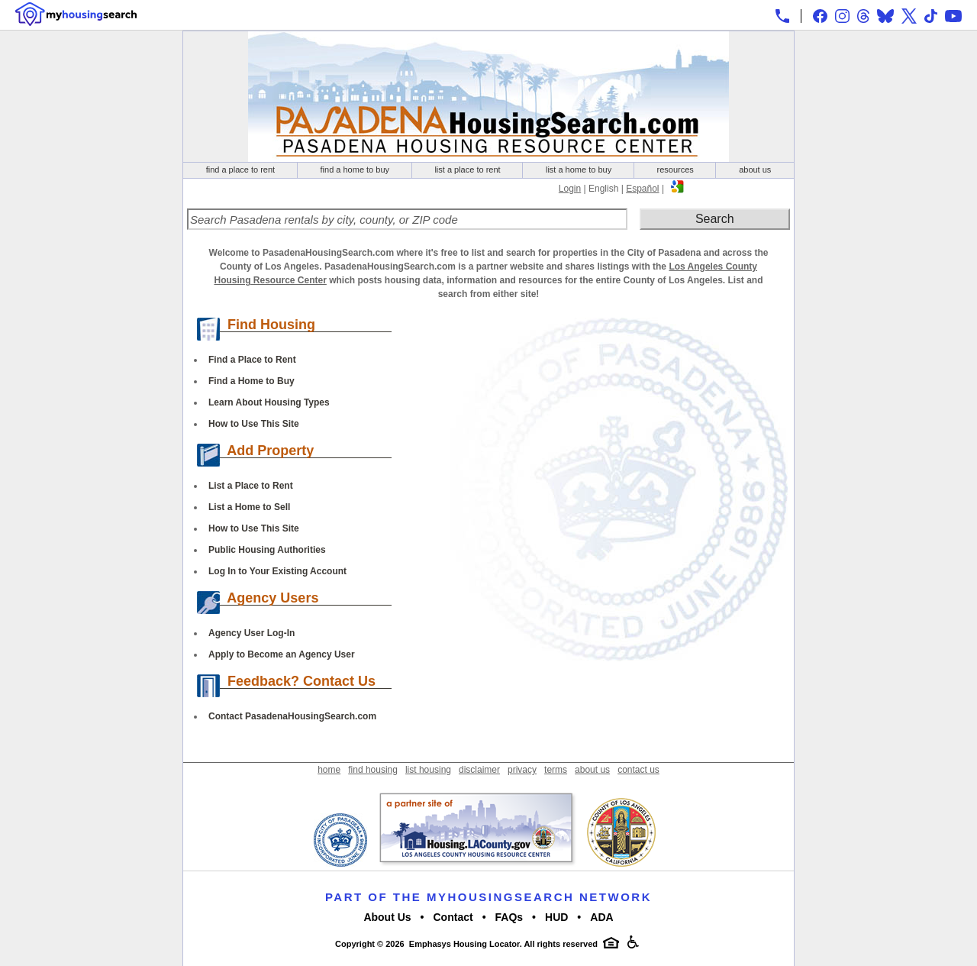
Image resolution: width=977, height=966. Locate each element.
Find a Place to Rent (252, 359)
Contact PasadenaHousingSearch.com (292, 716)
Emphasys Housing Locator (464, 943)
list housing (428, 769)
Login (570, 188)
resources (675, 169)
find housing (373, 769)
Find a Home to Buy (251, 381)
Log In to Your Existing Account (277, 571)
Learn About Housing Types (269, 402)
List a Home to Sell (249, 507)
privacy (522, 769)
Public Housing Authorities (267, 549)
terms (555, 769)
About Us (387, 917)
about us (755, 169)
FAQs (509, 917)
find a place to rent (241, 169)
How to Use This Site (253, 423)
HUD (556, 917)
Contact (453, 917)
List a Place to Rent (250, 485)
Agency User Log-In (251, 633)
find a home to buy (355, 169)
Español (642, 188)
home (329, 769)
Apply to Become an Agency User (281, 654)
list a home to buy (578, 169)
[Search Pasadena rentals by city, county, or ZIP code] (407, 219)
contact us (638, 769)
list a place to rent (467, 169)
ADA (601, 917)
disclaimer (479, 769)
